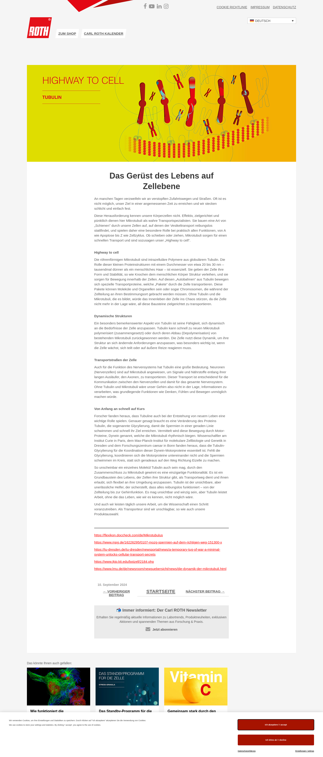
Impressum (260, 7)
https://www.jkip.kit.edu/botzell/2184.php (124, 561)
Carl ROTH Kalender (103, 33)
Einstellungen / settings (304, 751)
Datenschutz (284, 7)
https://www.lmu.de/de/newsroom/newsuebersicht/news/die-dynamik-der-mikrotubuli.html (160, 569)
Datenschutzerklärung (246, 751)
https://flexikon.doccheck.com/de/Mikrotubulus (128, 535)
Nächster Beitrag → (205, 591)
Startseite (160, 591)
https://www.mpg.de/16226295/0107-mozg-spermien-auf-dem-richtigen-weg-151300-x (158, 542)
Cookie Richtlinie (232, 7)
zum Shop (67, 33)
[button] (271, 21)
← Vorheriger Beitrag (116, 593)
